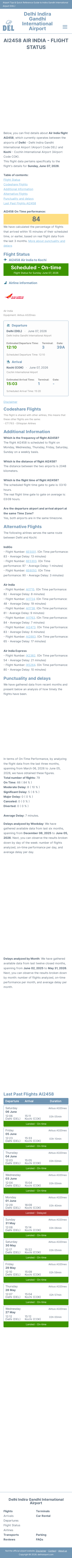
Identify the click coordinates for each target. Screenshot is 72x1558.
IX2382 (30, 655)
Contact (52, 1550)
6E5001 (31, 551)
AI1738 (30, 608)
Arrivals (9, 1516)
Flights (8, 1511)
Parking (41, 1534)
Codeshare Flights (16, 184)
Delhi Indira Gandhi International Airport (37, 21)
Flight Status (12, 179)
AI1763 (30, 617)
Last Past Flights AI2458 (20, 203)
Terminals (43, 1511)
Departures (11, 1520)
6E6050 (31, 570)
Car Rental (43, 1516)
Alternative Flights (16, 193)
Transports (11, 1534)
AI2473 (30, 627)
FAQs (39, 1539)
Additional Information (18, 189)
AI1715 (30, 589)
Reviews (9, 1539)
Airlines (8, 1530)
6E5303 (31, 561)
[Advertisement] (36, 91)
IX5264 (30, 665)
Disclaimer (41, 1550)
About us (62, 1550)
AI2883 (31, 636)
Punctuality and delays (19, 198)
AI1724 (30, 599)
